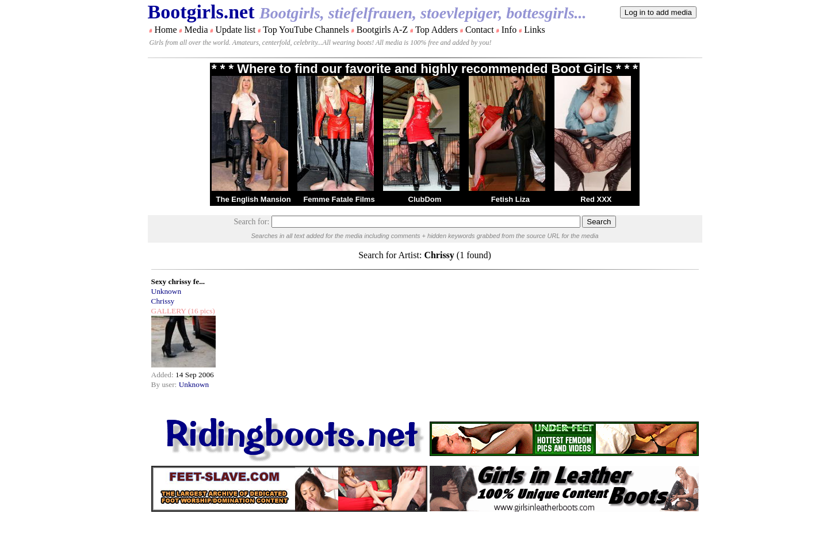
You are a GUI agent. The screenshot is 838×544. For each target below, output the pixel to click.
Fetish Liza (510, 199)
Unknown (166, 291)
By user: (165, 384)
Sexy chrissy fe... (178, 281)
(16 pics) (200, 311)
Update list (235, 30)
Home (166, 30)
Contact (479, 30)
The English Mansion (253, 199)
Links (534, 30)
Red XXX (595, 199)
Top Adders (436, 30)
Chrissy (163, 301)
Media (196, 30)
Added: (163, 374)
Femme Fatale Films (338, 199)
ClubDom (425, 199)
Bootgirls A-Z (382, 30)
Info (509, 30)
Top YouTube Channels (306, 30)
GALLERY (168, 311)
